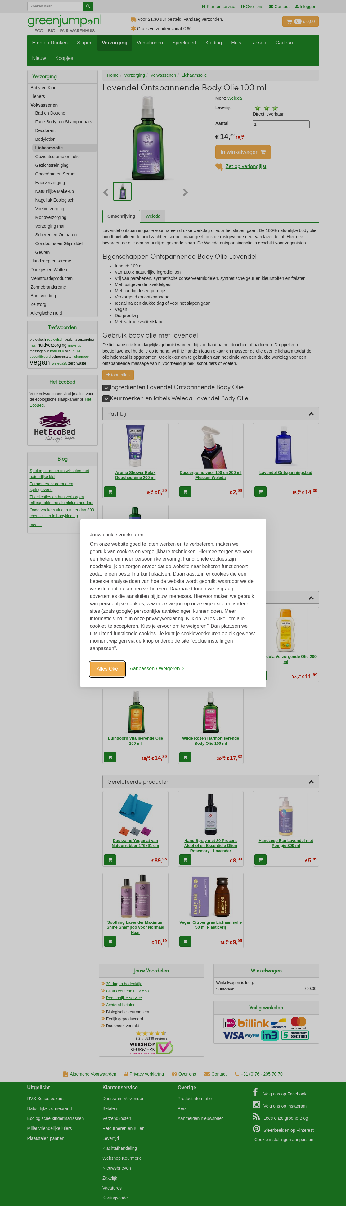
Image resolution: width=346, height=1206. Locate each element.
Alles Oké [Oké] (107, 668)
